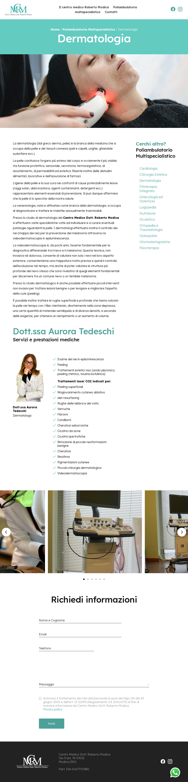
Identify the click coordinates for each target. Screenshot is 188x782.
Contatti (111, 12)
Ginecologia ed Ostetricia (151, 199)
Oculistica (147, 219)
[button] (84, 579)
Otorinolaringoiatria (155, 242)
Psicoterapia (149, 248)
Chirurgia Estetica (153, 174)
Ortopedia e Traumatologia (151, 227)
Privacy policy (52, 709)
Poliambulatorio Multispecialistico (89, 29)
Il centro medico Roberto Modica (84, 7)
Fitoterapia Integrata (148, 189)
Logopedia (148, 207)
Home (55, 29)
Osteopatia (148, 236)
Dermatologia (150, 180)
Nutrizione (148, 213)
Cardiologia (148, 168)
